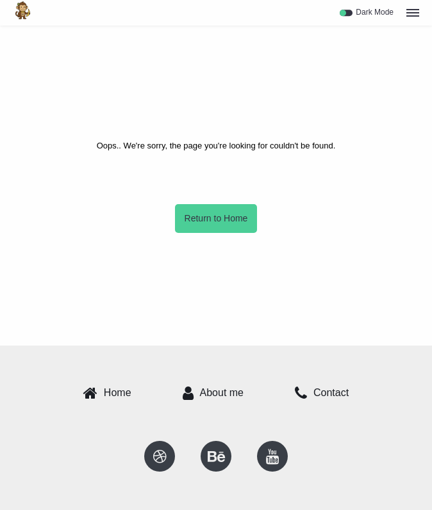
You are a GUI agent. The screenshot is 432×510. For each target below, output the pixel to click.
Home (107, 393)
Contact (322, 393)
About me (213, 393)
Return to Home (216, 218)
